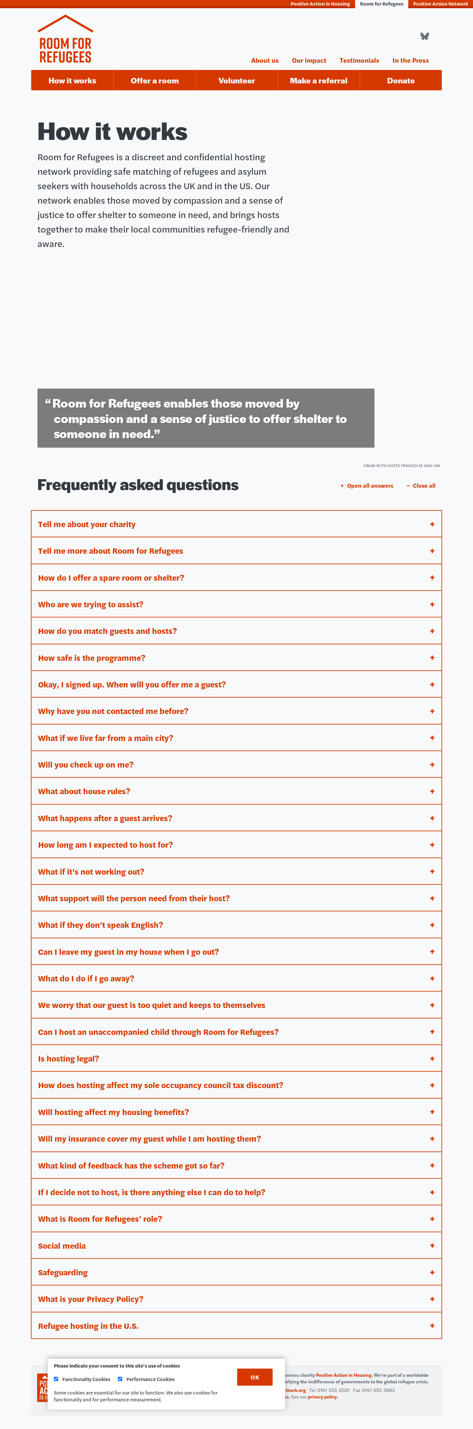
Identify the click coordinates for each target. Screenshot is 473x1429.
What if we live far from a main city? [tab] (107, 732)
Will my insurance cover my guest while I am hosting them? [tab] (152, 1136)
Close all (424, 479)
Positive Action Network (440, 3)
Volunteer (236, 80)
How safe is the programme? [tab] (93, 652)
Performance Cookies (146, 1378)
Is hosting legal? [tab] (69, 1055)
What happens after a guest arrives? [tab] (107, 813)
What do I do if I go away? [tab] (87, 975)
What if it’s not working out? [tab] (92, 867)
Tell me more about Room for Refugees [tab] (113, 544)
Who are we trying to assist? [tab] (92, 598)
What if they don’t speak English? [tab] (102, 921)
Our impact (309, 59)
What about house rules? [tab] (86, 786)
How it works (72, 80)
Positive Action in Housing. (344, 1375)
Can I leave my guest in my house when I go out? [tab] (131, 948)
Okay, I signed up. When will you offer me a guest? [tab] (134, 678)
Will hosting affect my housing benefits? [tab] (115, 1109)
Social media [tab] (62, 1244)
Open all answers (370, 479)
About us (265, 59)
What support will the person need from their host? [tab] (136, 894)
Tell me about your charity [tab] (88, 517)
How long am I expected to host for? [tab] (107, 840)
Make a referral (319, 80)
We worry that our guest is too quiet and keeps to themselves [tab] (155, 1002)
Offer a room (155, 80)
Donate (401, 80)
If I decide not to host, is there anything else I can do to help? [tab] (154, 1190)
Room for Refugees (381, 3)
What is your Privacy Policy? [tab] (92, 1298)
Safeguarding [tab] (64, 1271)
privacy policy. (323, 1396)
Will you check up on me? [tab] (87, 759)
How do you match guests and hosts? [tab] (109, 625)
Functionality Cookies (82, 1378)
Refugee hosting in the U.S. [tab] (90, 1325)
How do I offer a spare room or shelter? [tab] (114, 571)
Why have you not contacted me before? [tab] (115, 705)
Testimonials (359, 59)
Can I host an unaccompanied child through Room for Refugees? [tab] (162, 1029)
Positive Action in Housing (320, 3)
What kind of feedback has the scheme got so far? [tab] (133, 1163)
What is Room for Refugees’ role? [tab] (102, 1217)
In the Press (411, 59)
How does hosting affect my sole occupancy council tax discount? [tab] (163, 1082)
